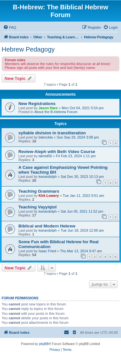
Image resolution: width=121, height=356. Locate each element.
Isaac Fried (47, 251)
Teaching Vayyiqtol (37, 207)
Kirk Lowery (48, 195)
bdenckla (45, 137)
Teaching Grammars (38, 191)
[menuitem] (9, 27)
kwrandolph (47, 176)
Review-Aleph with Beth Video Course (56, 151)
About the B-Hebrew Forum (55, 112)
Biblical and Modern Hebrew (47, 226)
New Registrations (36, 103)
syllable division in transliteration (52, 132)
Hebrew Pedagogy (28, 49)
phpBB (44, 344)
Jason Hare (47, 108)
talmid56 (45, 156)
